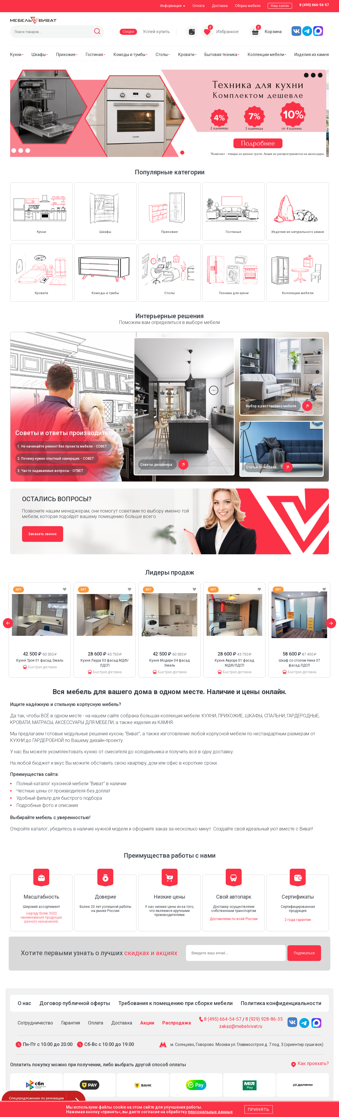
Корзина (273, 31)
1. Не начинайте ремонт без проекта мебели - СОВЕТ (62, 446)
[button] (157, 153)
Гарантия (70, 1023)
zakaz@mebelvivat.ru (240, 1026)
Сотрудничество (35, 1023)
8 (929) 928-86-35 (264, 1019)
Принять (258, 1109)
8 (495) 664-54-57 (314, 5)
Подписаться (304, 953)
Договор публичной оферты (74, 1003)
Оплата (198, 6)
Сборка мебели (247, 6)
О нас (24, 1003)
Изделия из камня (311, 54)
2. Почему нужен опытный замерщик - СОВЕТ (55, 459)
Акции (147, 1023)
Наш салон (280, 6)
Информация (172, 6)
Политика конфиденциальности (281, 1003)
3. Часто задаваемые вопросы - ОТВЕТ (50, 471)
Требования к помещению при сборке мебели (175, 1003)
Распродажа (176, 1023)
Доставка (220, 6)
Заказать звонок (42, 534)
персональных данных (210, 1111)
